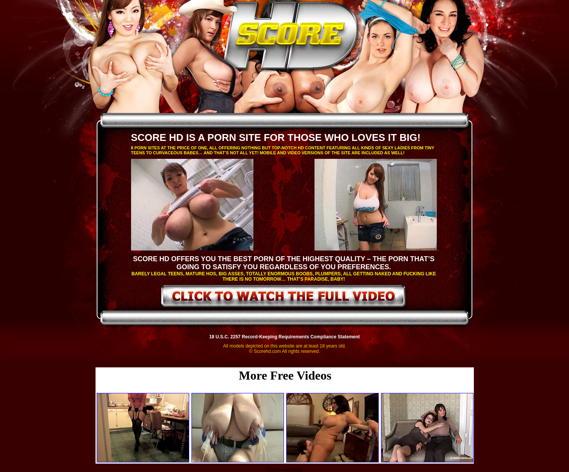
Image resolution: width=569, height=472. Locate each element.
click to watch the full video (284, 297)
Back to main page (284, 469)
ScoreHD (291, 37)
